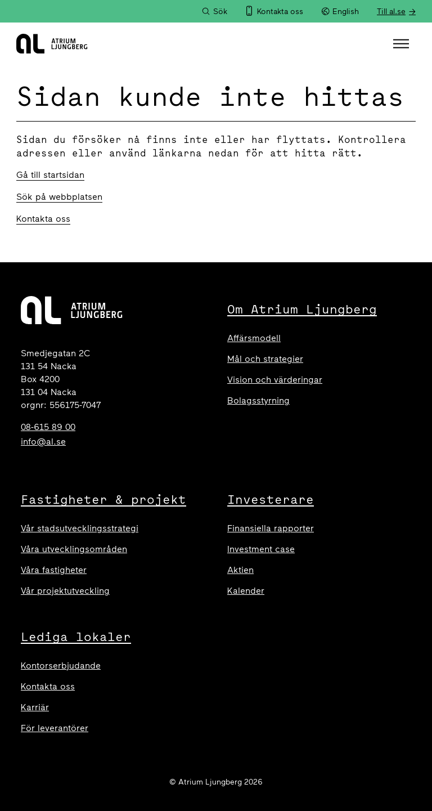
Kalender (245, 590)
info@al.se (43, 441)
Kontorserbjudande (61, 665)
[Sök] (214, 12)
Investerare (270, 499)
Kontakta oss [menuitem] (280, 11)
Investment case (261, 549)
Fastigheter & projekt (103, 499)
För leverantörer (54, 728)
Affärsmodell (254, 338)
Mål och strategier (265, 358)
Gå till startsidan (50, 174)
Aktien (240, 569)
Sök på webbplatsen (59, 196)
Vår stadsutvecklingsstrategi (79, 528)
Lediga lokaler (76, 636)
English (340, 11)
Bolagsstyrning (258, 400)
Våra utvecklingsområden (74, 549)
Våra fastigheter (54, 569)
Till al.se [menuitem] (391, 11)
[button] (402, 44)
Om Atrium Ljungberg (302, 309)
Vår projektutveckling (65, 590)
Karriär (35, 707)
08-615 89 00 (48, 427)
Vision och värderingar (274, 379)
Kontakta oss (43, 218)
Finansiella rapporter (270, 528)
